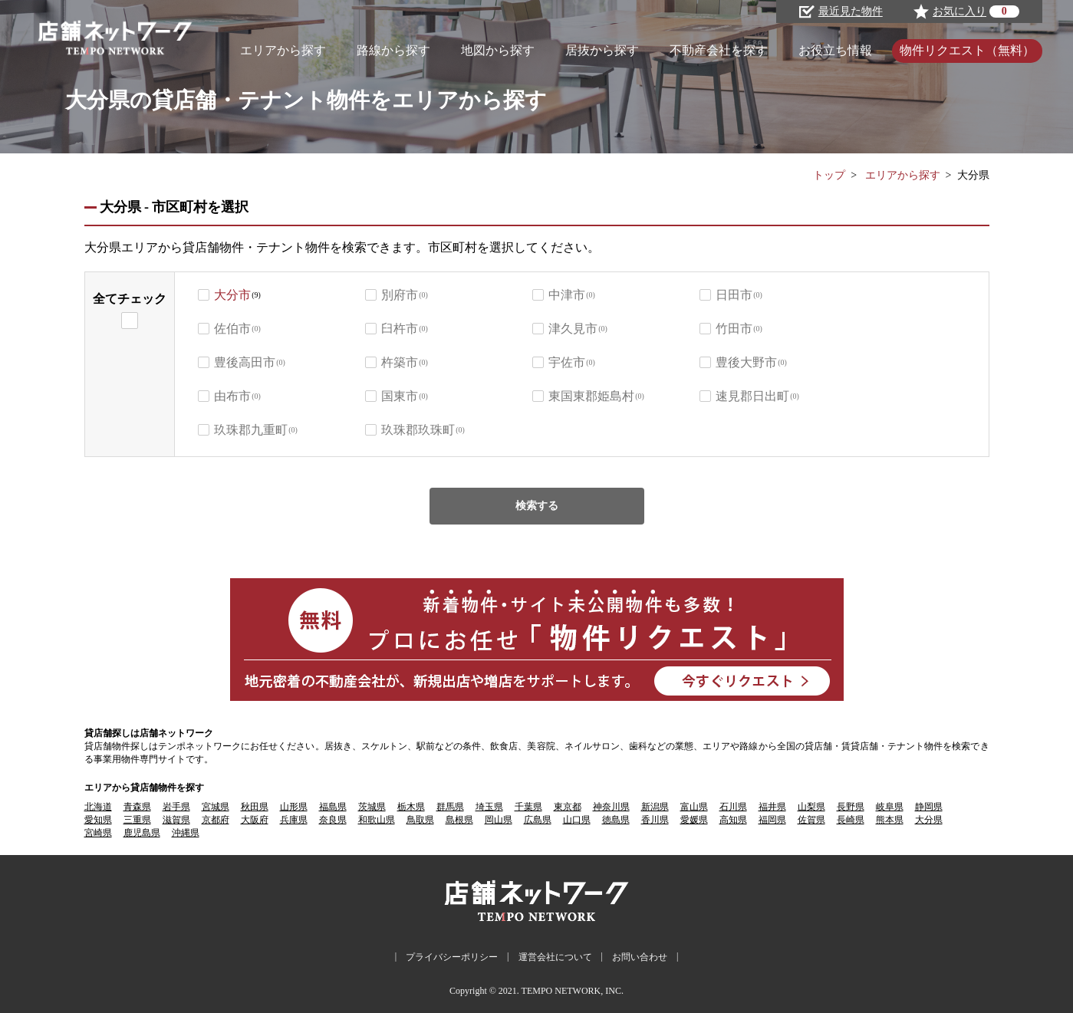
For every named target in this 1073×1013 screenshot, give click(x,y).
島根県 (459, 819)
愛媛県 (694, 819)
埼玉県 (489, 806)
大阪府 (254, 819)
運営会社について (555, 957)
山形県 (294, 806)
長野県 (850, 806)
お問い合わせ (639, 957)
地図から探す (498, 50)
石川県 (733, 806)
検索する (536, 505)
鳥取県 (420, 819)
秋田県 (254, 806)
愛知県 (98, 819)
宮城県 (215, 806)
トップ (829, 175)
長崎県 (850, 819)
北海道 (98, 806)
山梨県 (811, 806)
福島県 (333, 806)
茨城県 (372, 806)
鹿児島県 (141, 832)
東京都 (567, 806)
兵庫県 (294, 819)
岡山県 (498, 819)
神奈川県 (611, 806)
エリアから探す (283, 50)
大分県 (929, 819)
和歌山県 (376, 819)
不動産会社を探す (719, 50)
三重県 (137, 819)
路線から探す (393, 50)
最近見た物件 (841, 11)
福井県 (772, 806)
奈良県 (333, 819)
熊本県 (889, 819)
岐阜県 (889, 806)
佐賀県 (811, 819)
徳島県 (616, 819)
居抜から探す (602, 50)
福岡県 (772, 819)
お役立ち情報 (835, 50)
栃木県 (411, 806)
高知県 (733, 819)
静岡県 (929, 806)
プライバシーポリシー (452, 957)
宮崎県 (98, 832)
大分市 (232, 294)
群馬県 (450, 806)
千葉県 (528, 806)
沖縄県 (185, 832)
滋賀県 (176, 819)
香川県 (655, 819)
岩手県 (176, 806)
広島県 (537, 819)
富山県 (694, 806)
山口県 (577, 819)
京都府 (215, 819)
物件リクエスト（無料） (967, 50)
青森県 (137, 806)
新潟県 (655, 806)
